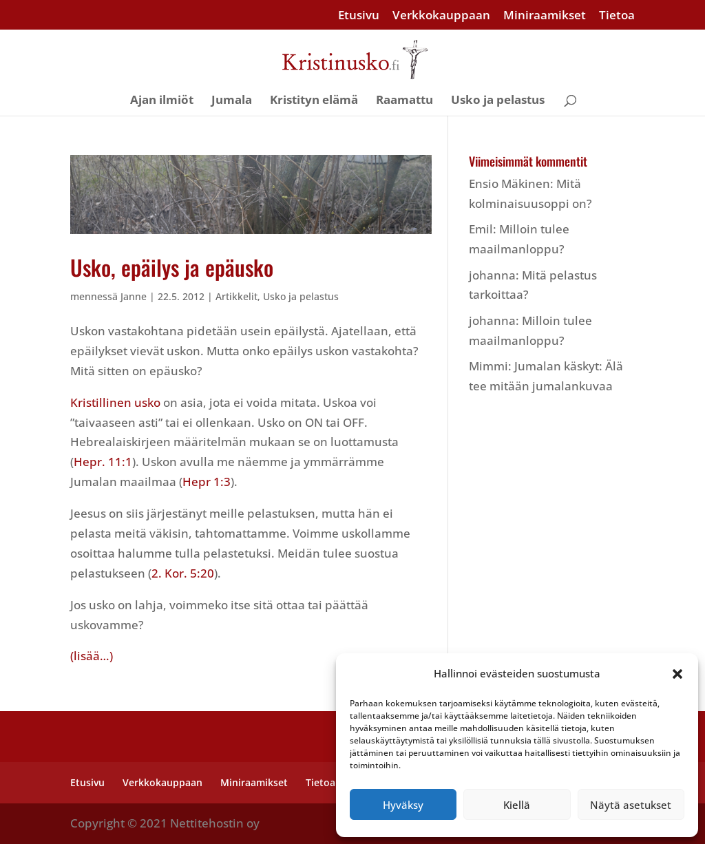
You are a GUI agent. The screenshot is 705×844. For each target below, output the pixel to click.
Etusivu (358, 16)
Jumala (231, 101)
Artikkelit (236, 296)
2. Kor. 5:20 (182, 573)
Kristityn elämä (314, 101)
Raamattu (404, 101)
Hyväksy (403, 805)
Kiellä (516, 805)
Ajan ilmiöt (161, 101)
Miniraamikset (544, 16)
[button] (677, 674)
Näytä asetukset (630, 805)
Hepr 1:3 (206, 481)
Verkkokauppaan (441, 16)
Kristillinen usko (115, 402)
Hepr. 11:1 (103, 462)
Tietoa (617, 16)
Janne (133, 296)
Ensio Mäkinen (509, 183)
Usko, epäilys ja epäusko (171, 267)
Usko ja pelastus (498, 101)
